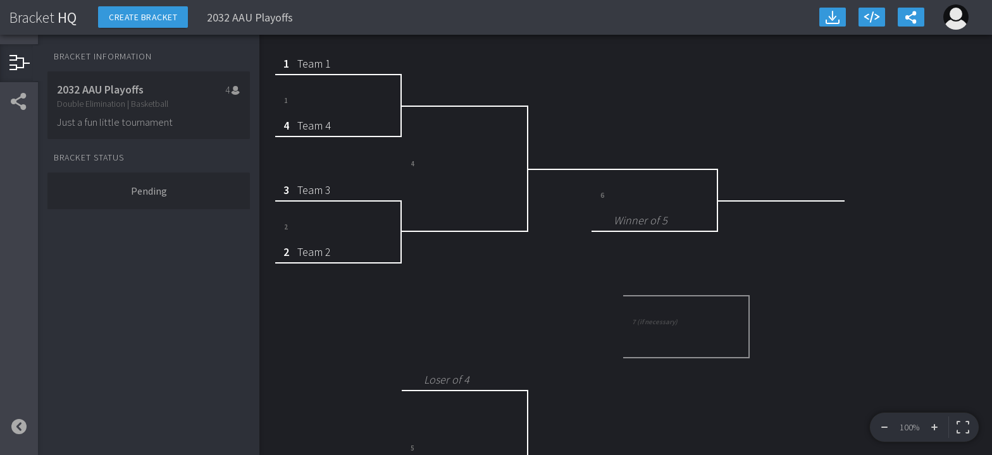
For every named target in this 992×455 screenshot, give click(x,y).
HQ (43, 17)
